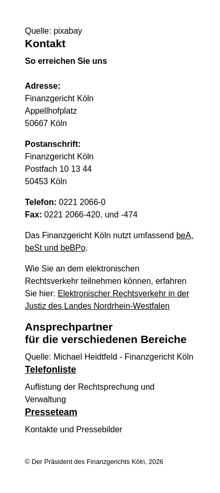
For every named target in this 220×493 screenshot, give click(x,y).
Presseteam (51, 412)
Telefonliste (50, 369)
